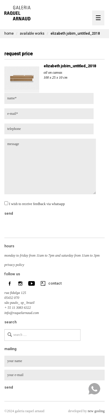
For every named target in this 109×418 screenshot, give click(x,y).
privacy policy (14, 265)
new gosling (96, 411)
